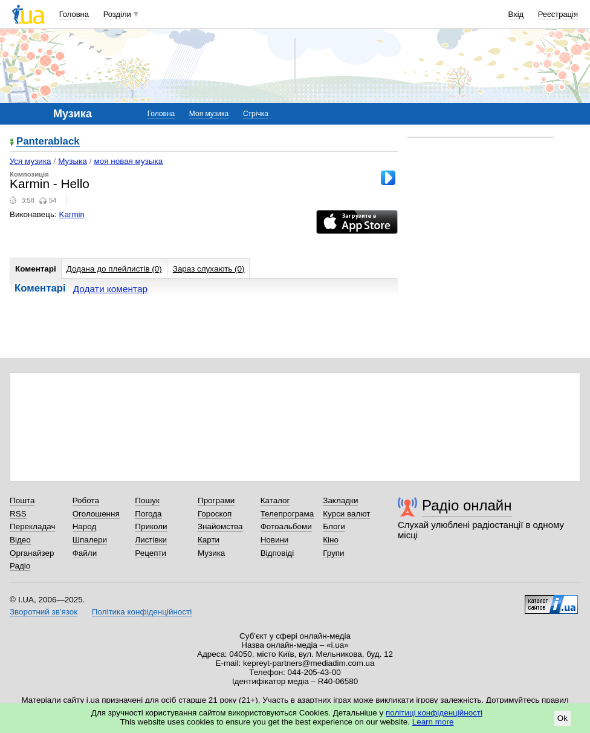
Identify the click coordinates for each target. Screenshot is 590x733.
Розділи (117, 14)
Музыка (72, 161)
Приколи (151, 526)
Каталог (275, 500)
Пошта (22, 500)
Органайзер (32, 553)
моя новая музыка (128, 161)
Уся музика (30, 161)
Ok (562, 718)
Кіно (331, 539)
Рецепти (150, 553)
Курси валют (346, 513)
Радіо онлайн (467, 505)
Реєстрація (558, 14)
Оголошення (96, 513)
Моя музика (209, 113)
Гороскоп (215, 513)
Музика (211, 553)
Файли (85, 553)
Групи (333, 553)
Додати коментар (110, 289)
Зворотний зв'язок (43, 611)
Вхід (516, 14)
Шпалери (90, 539)
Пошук (147, 500)
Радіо (20, 565)
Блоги (334, 526)
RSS (18, 513)
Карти (208, 539)
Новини (275, 539)
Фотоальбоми (286, 526)
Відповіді (277, 553)
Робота (86, 500)
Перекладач (32, 526)
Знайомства (220, 526)
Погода (148, 513)
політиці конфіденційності (434, 712)
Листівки (151, 539)
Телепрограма (287, 513)
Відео (20, 539)
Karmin (72, 214)
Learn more (433, 721)
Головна (74, 14)
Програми (216, 500)
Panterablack (48, 142)
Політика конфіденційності (142, 611)
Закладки (340, 500)
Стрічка (255, 113)
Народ (85, 526)
